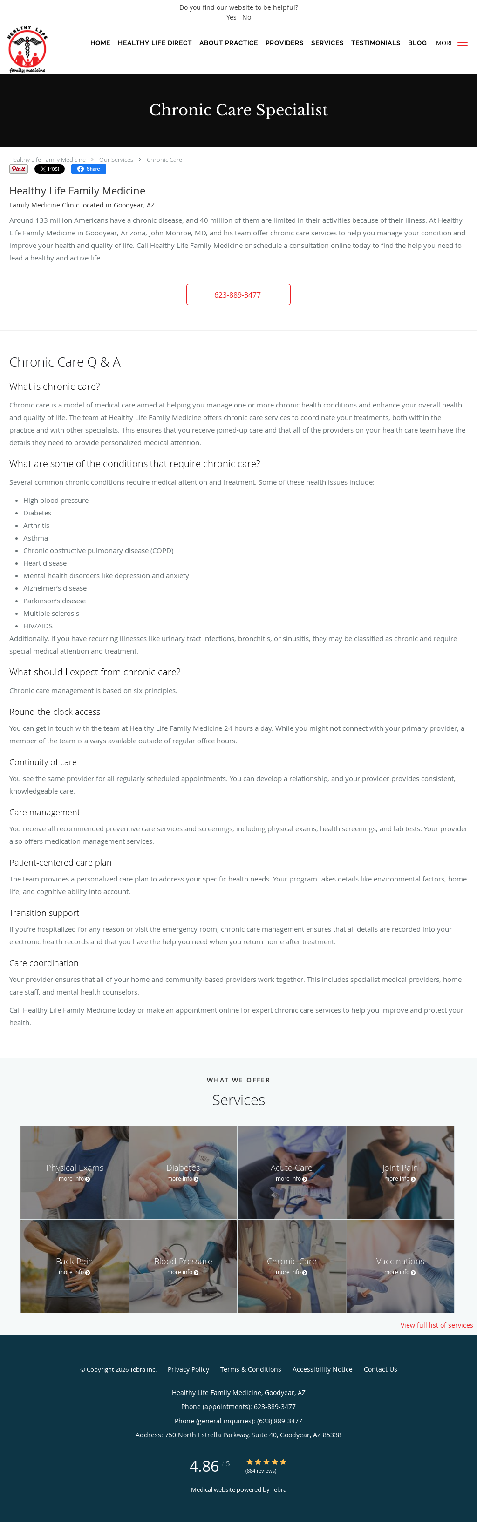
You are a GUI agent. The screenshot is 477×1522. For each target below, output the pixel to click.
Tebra (278, 1489)
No (246, 17)
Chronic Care (164, 159)
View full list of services (437, 1325)
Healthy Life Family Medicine (47, 159)
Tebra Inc (142, 1369)
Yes (231, 17)
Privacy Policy (188, 1369)
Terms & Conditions (250, 1369)
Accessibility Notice (323, 1369)
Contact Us (380, 1369)
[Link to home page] (36, 49)
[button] (462, 43)
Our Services (116, 159)
